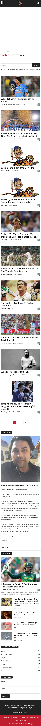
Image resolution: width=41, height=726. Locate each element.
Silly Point (23, 708)
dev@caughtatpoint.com (19, 712)
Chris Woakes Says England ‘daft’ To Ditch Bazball (19, 339)
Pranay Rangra (6, 589)
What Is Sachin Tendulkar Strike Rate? (17, 100)
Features (4, 671)
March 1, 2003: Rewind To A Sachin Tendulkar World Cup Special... (18, 201)
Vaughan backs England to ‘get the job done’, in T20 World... (26, 624)
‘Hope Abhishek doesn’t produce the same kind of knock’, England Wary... (26, 635)
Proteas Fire (5, 661)
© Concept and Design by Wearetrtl (19, 723)
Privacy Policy (34, 717)
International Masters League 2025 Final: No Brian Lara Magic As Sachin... (20, 135)
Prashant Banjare (7, 139)
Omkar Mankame (6, 274)
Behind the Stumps (29, 705)
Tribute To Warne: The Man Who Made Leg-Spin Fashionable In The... (19, 235)
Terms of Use (24, 717)
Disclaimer (14, 717)
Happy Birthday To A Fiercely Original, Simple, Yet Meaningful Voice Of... (18, 406)
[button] (37, 3)
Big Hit (3, 651)
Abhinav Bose (5, 308)
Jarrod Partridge (6, 104)
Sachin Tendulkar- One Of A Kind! (18, 167)
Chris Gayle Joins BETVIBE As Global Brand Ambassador (24, 613)
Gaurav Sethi (5, 171)
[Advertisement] (20, 27)
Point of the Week (6, 654)
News (3, 664)
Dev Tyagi (4, 205)
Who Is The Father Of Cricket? (16, 372)
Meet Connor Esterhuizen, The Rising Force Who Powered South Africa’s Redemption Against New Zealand (26, 602)
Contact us (6, 717)
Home (2, 51)
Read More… (5, 547)
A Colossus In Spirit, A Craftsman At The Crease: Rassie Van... (19, 585)
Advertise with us (21, 720)
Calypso (3, 657)
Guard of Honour (6, 667)
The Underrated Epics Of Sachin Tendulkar (17, 304)
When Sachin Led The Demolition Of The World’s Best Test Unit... (19, 270)
